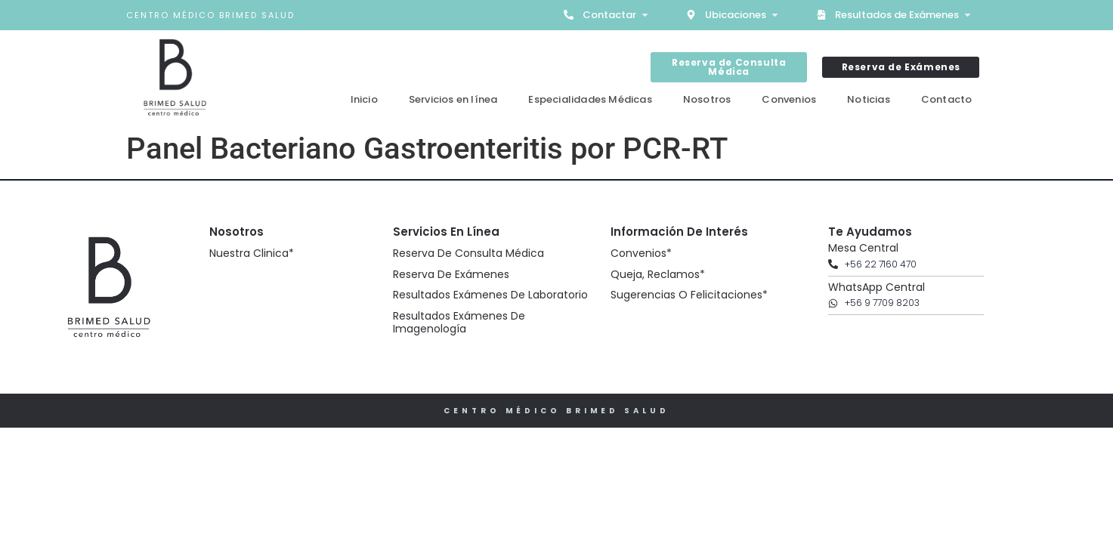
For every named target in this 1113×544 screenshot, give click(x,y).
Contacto (946, 99)
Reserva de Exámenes (451, 274)
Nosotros (707, 99)
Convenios (789, 99)
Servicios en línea (453, 99)
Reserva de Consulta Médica (468, 253)
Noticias (868, 99)
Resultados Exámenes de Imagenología (459, 322)
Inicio (364, 99)
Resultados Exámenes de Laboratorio (490, 294)
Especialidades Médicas (589, 99)
